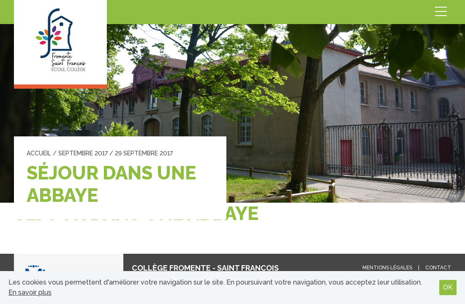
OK (448, 287)
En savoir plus (30, 292)
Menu (441, 12)
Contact (438, 268)
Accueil (39, 153)
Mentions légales (387, 268)
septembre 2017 (83, 153)
